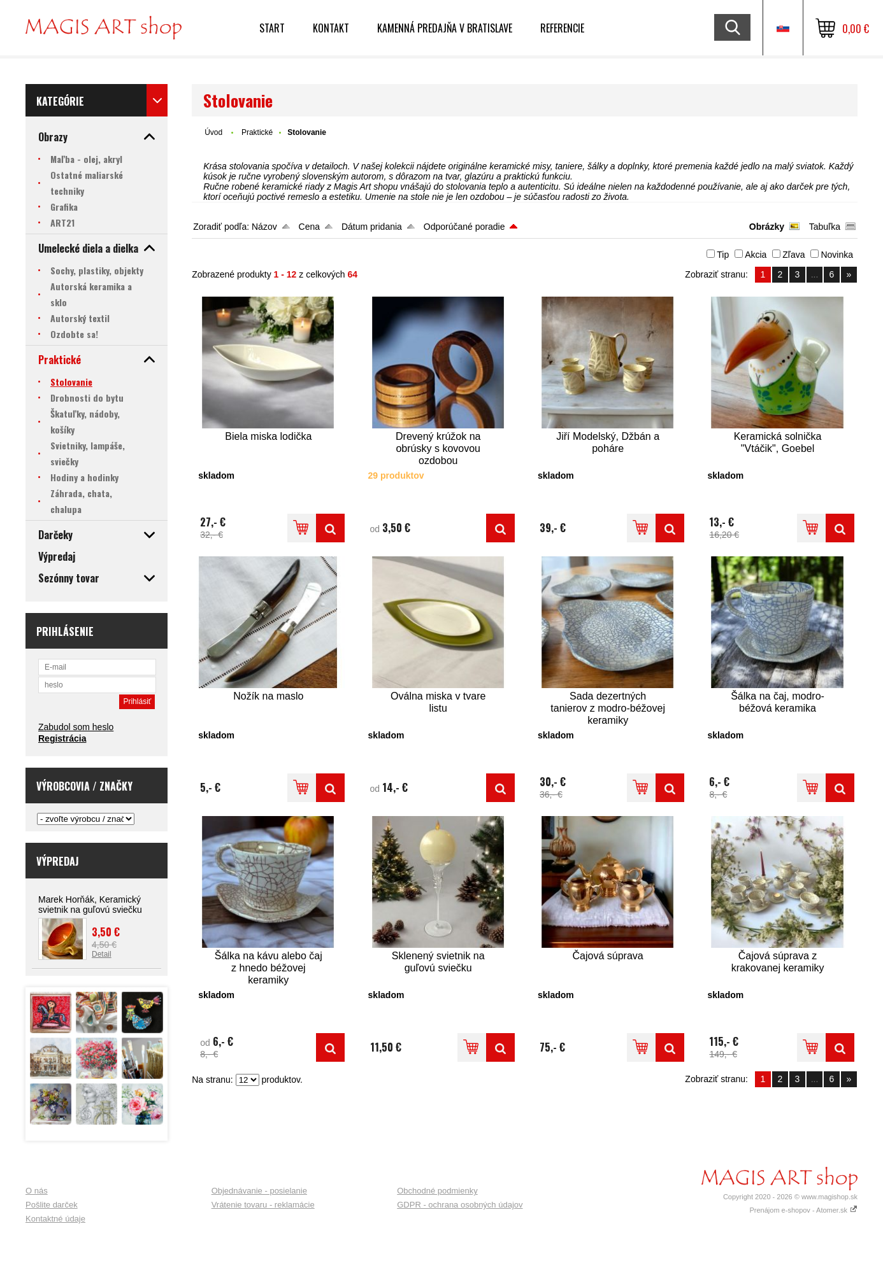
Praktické (257, 132)
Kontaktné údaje (55, 1218)
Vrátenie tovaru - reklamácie (263, 1204)
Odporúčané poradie (464, 227)
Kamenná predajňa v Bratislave (444, 28)
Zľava (793, 255)
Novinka (837, 255)
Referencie (562, 28)
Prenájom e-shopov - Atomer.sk (803, 1210)
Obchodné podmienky (437, 1190)
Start (272, 28)
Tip (723, 255)
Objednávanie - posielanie (259, 1190)
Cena (309, 227)
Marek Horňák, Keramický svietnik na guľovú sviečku (90, 904)
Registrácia (62, 738)
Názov (264, 227)
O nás (36, 1190)
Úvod (213, 132)
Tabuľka (824, 227)
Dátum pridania (371, 227)
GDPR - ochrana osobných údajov (459, 1204)
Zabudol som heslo (75, 727)
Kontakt (331, 28)
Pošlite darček (51, 1204)
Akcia (755, 255)
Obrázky (766, 227)
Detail (101, 954)
